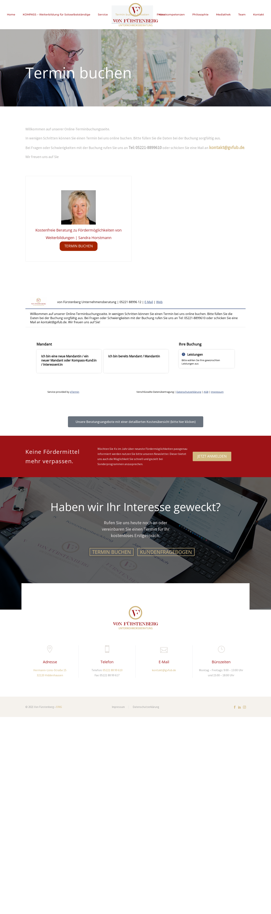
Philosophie (200, 14)
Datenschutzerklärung (146, 707)
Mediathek (223, 14)
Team (242, 14)
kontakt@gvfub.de (226, 147)
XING (59, 707)
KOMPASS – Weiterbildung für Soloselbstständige (56, 14)
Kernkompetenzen (172, 14)
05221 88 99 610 (113, 670)
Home (11, 14)
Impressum (118, 707)
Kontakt (258, 14)
